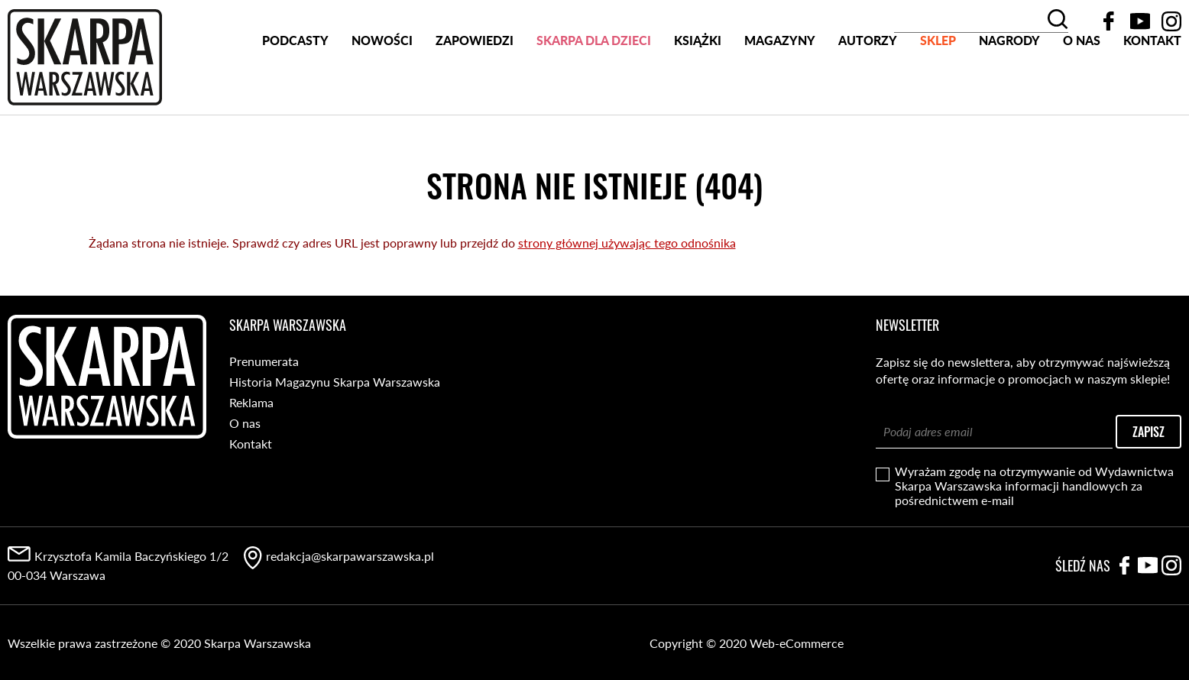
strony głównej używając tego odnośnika (627, 242)
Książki (697, 98)
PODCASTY (295, 98)
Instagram (1171, 21)
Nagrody (1009, 98)
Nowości (382, 98)
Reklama (251, 401)
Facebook (1109, 21)
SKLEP (938, 98)
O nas (1081, 98)
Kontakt (1152, 98)
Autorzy (867, 98)
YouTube (1140, 21)
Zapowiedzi (475, 98)
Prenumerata (264, 360)
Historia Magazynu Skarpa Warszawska (334, 381)
